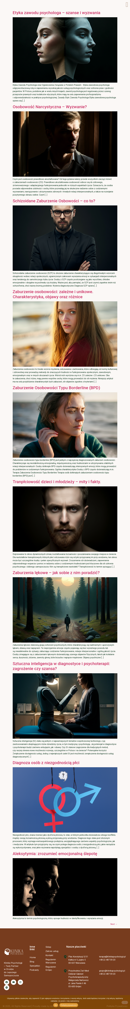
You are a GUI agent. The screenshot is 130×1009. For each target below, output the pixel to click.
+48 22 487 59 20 (107, 960)
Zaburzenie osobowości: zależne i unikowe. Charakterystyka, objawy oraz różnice (53, 294)
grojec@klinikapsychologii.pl (112, 971)
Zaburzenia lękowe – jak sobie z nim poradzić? (56, 572)
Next (113, 924)
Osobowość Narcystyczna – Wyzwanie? (50, 106)
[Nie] (124, 1002)
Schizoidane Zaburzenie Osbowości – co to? (54, 200)
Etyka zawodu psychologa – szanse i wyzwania (56, 12)
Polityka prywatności (69, 1005)
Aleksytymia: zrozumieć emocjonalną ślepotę (55, 853)
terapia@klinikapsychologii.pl (112, 956)
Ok (56, 1005)
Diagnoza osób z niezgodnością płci (46, 762)
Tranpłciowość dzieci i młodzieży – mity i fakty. (57, 481)
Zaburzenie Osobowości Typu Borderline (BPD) (56, 387)
